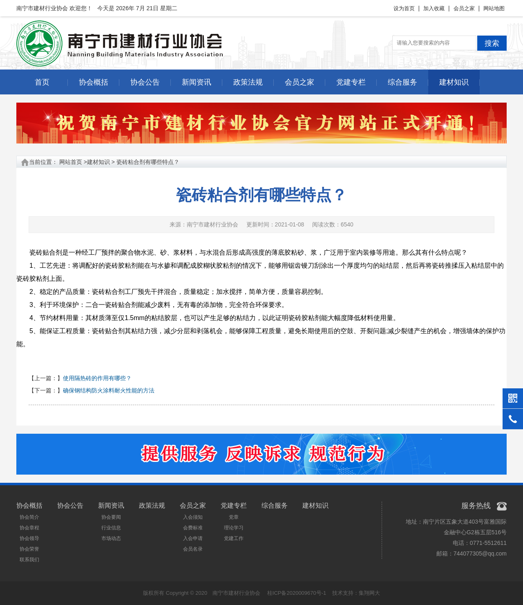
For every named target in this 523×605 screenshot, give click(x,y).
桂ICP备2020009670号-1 (296, 593)
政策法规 (248, 82)
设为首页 (404, 8)
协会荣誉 (29, 549)
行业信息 (111, 528)
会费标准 (193, 528)
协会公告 (145, 82)
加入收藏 (434, 8)
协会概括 (93, 82)
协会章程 (29, 528)
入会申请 (193, 538)
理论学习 (234, 528)
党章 (234, 517)
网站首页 (70, 162)
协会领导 (29, 538)
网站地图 (494, 8)
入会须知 (193, 517)
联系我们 (29, 559)
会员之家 (464, 8)
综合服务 (402, 82)
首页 (42, 82)
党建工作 (234, 538)
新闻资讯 (196, 82)
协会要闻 (111, 517)
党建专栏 (351, 82)
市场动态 (111, 538)
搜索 (492, 43)
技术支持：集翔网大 (356, 593)
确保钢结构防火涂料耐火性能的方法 (108, 390)
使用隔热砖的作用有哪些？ (97, 378)
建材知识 (454, 82)
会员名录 (193, 549)
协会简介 (29, 517)
